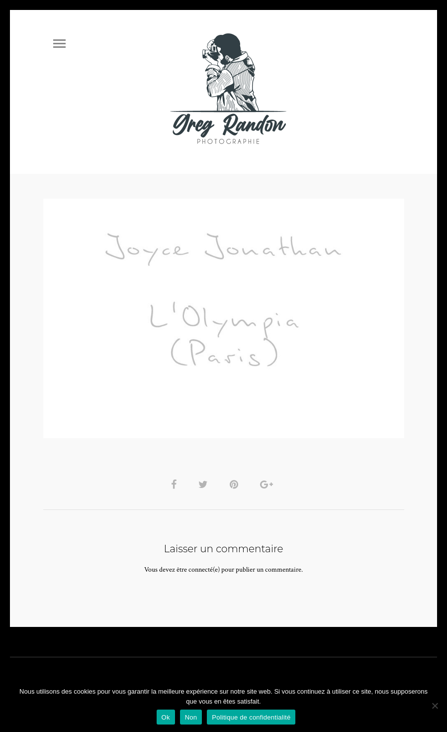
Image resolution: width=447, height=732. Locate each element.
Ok (166, 717)
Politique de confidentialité (251, 717)
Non (191, 717)
